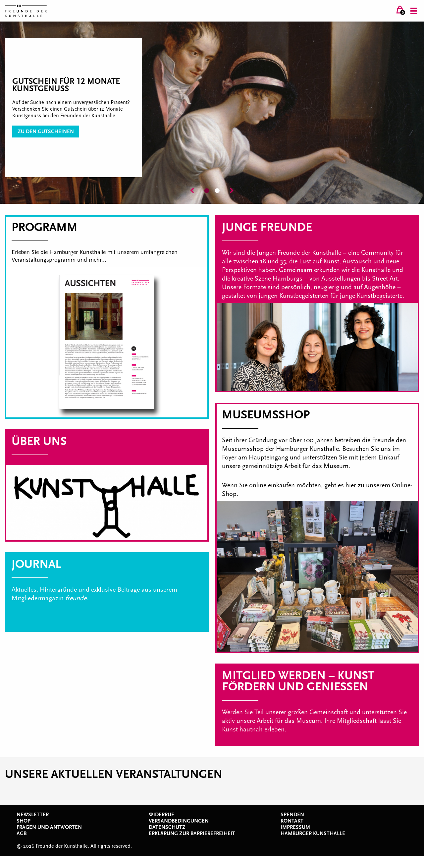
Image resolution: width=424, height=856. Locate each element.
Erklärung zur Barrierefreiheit (192, 833)
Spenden (292, 815)
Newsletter (33, 815)
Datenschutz (167, 827)
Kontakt (292, 821)
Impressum (295, 827)
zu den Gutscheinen (46, 131)
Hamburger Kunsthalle (313, 833)
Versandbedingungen (179, 821)
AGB (21, 833)
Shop (23, 821)
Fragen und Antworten (49, 827)
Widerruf (161, 815)
